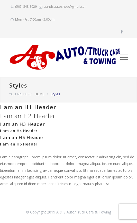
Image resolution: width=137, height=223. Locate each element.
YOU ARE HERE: (20, 94)
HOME (39, 94)
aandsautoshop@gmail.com (65, 6)
